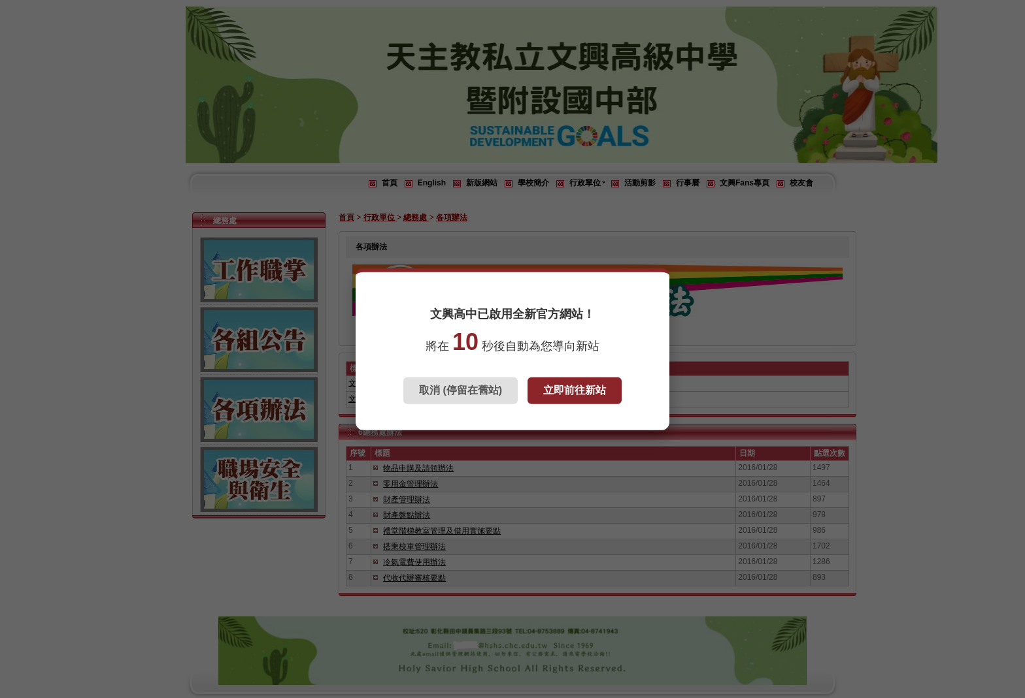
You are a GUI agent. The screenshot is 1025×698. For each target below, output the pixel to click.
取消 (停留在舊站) (460, 390)
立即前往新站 (574, 390)
